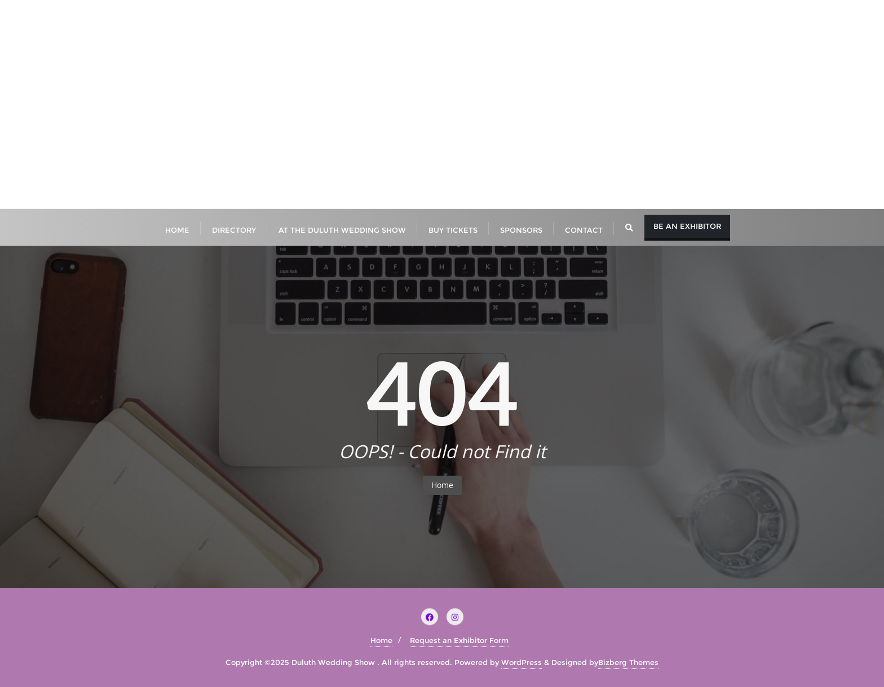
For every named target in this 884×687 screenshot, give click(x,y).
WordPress (521, 662)
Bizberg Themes (628, 662)
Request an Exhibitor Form (459, 640)
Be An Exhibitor (687, 226)
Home (442, 485)
